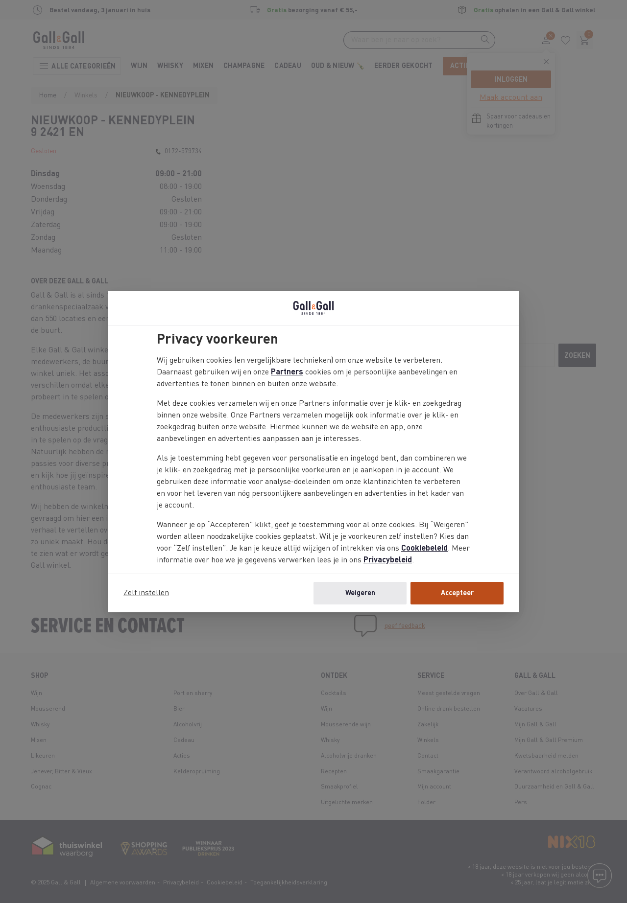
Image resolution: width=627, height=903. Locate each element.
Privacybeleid (387, 560)
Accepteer (457, 593)
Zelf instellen (146, 593)
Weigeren (360, 593)
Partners (287, 372)
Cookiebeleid (424, 549)
